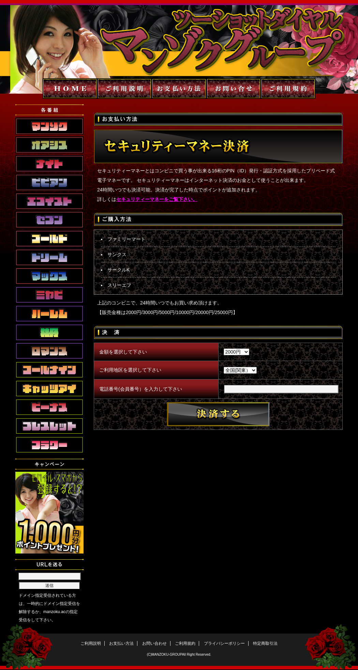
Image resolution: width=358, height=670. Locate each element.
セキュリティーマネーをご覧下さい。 (156, 199)
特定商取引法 (265, 643)
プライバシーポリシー (224, 643)
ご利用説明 (90, 643)
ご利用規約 (185, 643)
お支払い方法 (121, 643)
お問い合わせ (154, 643)
